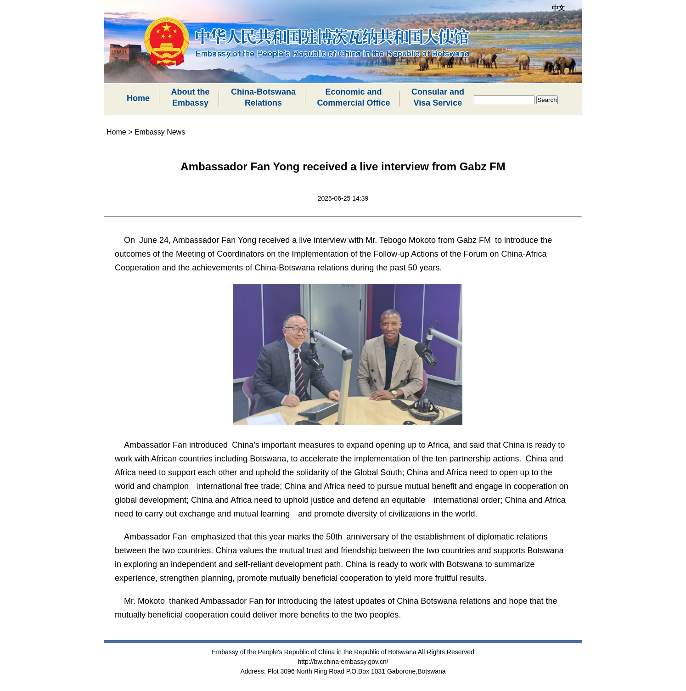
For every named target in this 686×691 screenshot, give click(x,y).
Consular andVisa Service (437, 97)
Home (138, 98)
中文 (558, 7)
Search (547, 99)
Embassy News (160, 132)
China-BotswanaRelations (263, 97)
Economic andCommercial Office (353, 97)
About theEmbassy (190, 97)
